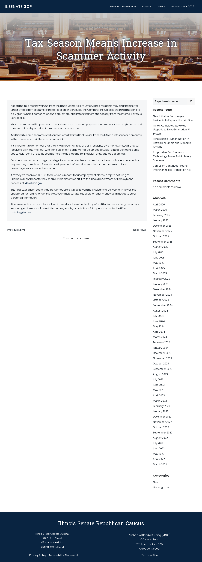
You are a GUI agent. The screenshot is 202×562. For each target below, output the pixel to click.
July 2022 (157, 443)
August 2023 (159, 374)
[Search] (192, 101)
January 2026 (159, 220)
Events (147, 7)
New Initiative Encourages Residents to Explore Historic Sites (173, 118)
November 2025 (161, 230)
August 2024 (159, 310)
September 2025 (161, 241)
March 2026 (159, 209)
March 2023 (159, 400)
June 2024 (158, 320)
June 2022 (158, 448)
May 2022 (157, 453)
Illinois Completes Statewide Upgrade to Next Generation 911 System (171, 129)
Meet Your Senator (124, 7)
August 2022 (159, 437)
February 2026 (160, 214)
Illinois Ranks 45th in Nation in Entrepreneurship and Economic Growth (171, 142)
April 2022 (158, 458)
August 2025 (159, 246)
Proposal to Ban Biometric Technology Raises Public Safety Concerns (171, 156)
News (162, 7)
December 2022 (161, 416)
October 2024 (160, 299)
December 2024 (161, 289)
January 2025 (159, 283)
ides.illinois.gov (33, 185)
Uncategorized (160, 487)
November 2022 (161, 421)
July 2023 (157, 379)
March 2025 (159, 273)
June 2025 (158, 257)
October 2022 (160, 427)
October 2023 (160, 363)
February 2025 (160, 278)
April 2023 (158, 395)
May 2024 (157, 326)
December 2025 (161, 225)
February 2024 (160, 342)
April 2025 (158, 267)
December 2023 (161, 352)
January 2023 (159, 411)
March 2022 (159, 464)
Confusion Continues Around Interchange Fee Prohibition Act (171, 167)
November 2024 (161, 294)
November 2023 (161, 358)
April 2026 (158, 204)
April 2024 (158, 331)
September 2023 (161, 368)
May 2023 (157, 389)
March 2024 (159, 336)
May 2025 (157, 262)
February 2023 (160, 405)
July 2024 (157, 315)
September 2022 (161, 432)
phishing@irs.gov (21, 214)
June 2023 (158, 384)
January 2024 (159, 347)
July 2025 (157, 251)
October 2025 (160, 235)
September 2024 (161, 305)
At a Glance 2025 (183, 7)
